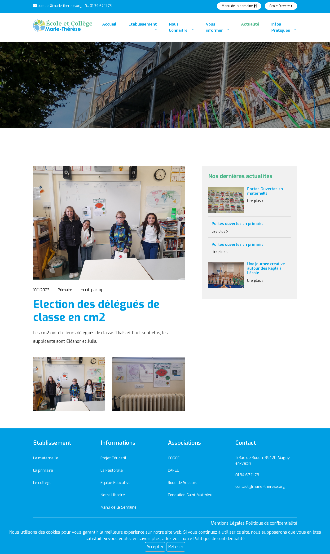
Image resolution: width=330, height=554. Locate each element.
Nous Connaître (176, 28)
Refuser (176, 547)
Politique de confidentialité (219, 538)
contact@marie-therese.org (57, 5)
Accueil (107, 26)
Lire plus (255, 201)
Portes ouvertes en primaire (238, 223)
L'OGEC (174, 458)
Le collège (42, 482)
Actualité (248, 26)
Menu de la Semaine (119, 507)
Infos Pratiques (281, 28)
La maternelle (45, 458)
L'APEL (173, 470)
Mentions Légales (228, 523)
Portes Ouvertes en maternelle (265, 191)
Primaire (69, 290)
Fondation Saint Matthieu (190, 494)
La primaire (43, 470)
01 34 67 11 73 (98, 5)
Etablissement (137, 28)
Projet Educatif (114, 458)
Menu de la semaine (239, 6)
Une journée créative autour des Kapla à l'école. (266, 268)
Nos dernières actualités (240, 176)
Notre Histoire (113, 494)
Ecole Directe (280, 6)
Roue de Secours (183, 482)
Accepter (155, 547)
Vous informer (216, 28)
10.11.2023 (43, 290)
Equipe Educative (116, 482)
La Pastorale (112, 470)
